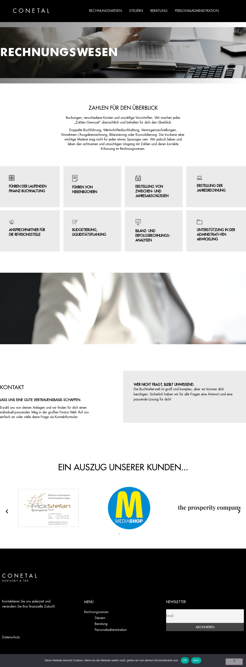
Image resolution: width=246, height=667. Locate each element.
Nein (196, 660)
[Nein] (234, 661)
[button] (7, 511)
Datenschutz (11, 637)
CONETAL (32, 11)
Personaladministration (197, 11)
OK (185, 660)
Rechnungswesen (105, 11)
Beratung (159, 11)
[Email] (205, 616)
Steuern (136, 11)
